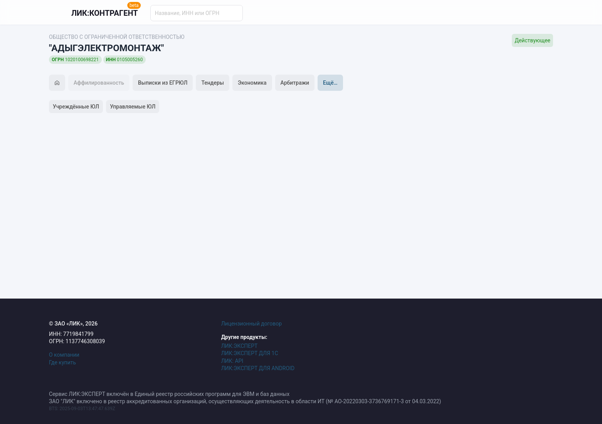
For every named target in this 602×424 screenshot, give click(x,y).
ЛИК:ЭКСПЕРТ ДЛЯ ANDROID (257, 368)
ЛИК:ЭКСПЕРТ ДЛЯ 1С (249, 353)
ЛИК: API (232, 361)
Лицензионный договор (251, 324)
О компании (64, 355)
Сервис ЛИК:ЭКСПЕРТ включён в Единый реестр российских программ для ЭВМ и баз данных (169, 394)
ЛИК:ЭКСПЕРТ (239, 346)
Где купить (62, 362)
